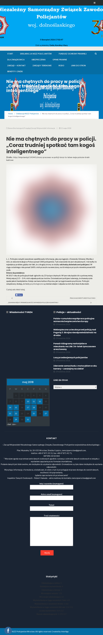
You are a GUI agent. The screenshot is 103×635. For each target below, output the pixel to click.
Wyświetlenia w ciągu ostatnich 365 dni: (48, 607)
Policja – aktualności (68, 312)
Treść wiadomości (51, 530)
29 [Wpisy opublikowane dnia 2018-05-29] (16, 419)
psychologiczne (36, 284)
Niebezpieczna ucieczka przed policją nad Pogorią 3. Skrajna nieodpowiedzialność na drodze (74, 332)
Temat (51, 507)
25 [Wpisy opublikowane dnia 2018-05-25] (34, 413)
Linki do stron (78, 65)
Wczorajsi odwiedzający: (50, 597)
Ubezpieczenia (39, 59)
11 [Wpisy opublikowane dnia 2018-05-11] (34, 401)
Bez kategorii (18, 128)
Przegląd (27, 128)
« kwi (9, 424)
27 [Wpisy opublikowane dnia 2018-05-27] (46, 413)
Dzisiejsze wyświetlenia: (51, 586)
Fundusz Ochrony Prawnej (73, 53)
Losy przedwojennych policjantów (70, 357)
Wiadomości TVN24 (21, 312)
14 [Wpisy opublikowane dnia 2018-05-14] (10, 407)
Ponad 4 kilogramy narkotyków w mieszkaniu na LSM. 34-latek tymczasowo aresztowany (74, 346)
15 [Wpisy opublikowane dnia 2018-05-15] (16, 407)
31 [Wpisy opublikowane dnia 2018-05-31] (28, 419)
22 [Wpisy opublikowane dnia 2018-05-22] (16, 413)
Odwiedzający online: (51, 583)
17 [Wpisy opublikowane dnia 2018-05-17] (28, 407)
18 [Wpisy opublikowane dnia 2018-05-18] (34, 407)
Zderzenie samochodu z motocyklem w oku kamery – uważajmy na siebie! (75, 367)
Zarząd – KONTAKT (16, 65)
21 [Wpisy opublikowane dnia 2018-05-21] (10, 413)
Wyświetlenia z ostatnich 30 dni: (49, 604)
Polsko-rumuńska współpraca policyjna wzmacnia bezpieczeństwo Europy (73, 320)
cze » (14, 424)
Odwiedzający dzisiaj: (51, 590)
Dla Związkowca (16, 59)
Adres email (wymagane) (51, 496)
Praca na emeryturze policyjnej (82, 298)
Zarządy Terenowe (42, 65)
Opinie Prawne (60, 59)
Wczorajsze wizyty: (50, 593)
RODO (61, 65)
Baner (10, 128)
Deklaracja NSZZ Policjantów (36, 53)
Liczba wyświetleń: (47, 610)
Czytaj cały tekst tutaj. (15, 289)
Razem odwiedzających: (47, 614)
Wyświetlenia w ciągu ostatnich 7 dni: (50, 600)
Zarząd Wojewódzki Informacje (43, 128)
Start (10, 53)
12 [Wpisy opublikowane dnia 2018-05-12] (40, 401)
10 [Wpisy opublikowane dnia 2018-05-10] (28, 401)
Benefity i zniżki (15, 71)
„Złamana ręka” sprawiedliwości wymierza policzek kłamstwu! (33, 302)
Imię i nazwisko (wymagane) (51, 485)
